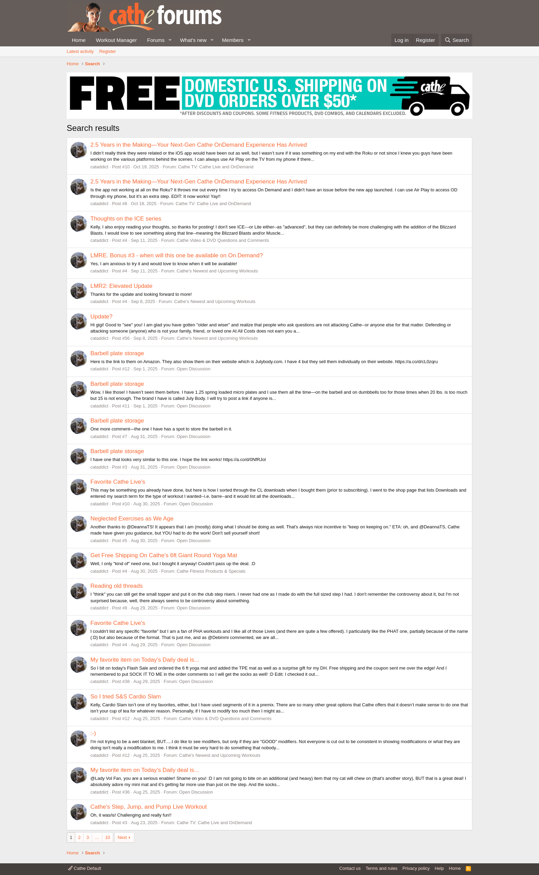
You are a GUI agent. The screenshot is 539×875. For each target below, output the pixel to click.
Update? (101, 316)
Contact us (350, 868)
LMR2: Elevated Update (121, 286)
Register (107, 51)
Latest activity (80, 51)
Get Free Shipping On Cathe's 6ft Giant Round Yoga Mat (163, 555)
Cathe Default (84, 868)
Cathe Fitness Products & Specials (211, 571)
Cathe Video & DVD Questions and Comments (223, 240)
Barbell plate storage (117, 353)
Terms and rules (381, 868)
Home (79, 40)
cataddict (99, 166)
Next (122, 837)
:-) (93, 733)
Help (439, 868)
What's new (193, 40)
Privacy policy (416, 868)
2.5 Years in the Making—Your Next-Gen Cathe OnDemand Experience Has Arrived (198, 145)
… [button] (97, 837)
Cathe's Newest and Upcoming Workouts (217, 270)
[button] (170, 40)
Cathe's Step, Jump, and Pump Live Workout (148, 807)
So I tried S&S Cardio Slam (125, 696)
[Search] (456, 40)
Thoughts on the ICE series (125, 218)
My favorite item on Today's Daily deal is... (144, 660)
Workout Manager (116, 40)
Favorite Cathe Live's (117, 482)
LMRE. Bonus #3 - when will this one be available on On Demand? (176, 255)
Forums (156, 40)
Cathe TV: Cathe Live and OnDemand (215, 166)
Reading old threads (116, 586)
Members (233, 40)
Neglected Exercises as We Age (132, 518)
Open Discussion (193, 368)
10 (107, 837)
